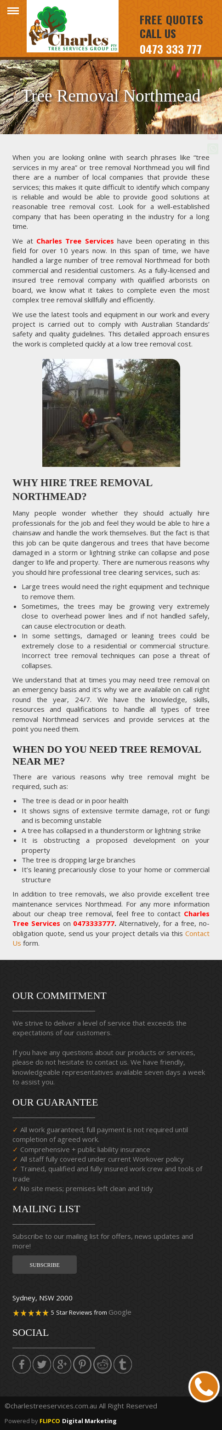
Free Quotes (172, 19)
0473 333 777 (171, 49)
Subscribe (44, 1265)
